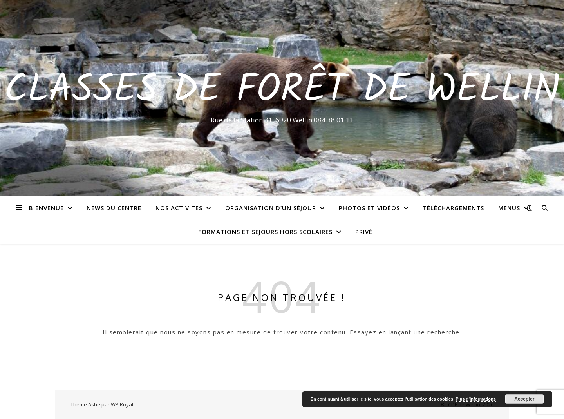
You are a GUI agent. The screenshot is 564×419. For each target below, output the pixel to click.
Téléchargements (453, 208)
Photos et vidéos (369, 208)
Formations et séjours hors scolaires (265, 232)
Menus (509, 208)
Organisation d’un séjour (270, 208)
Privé (363, 232)
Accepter (524, 399)
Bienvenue (46, 208)
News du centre (114, 208)
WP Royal (122, 404)
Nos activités (178, 208)
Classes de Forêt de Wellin (282, 91)
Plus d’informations (476, 399)
